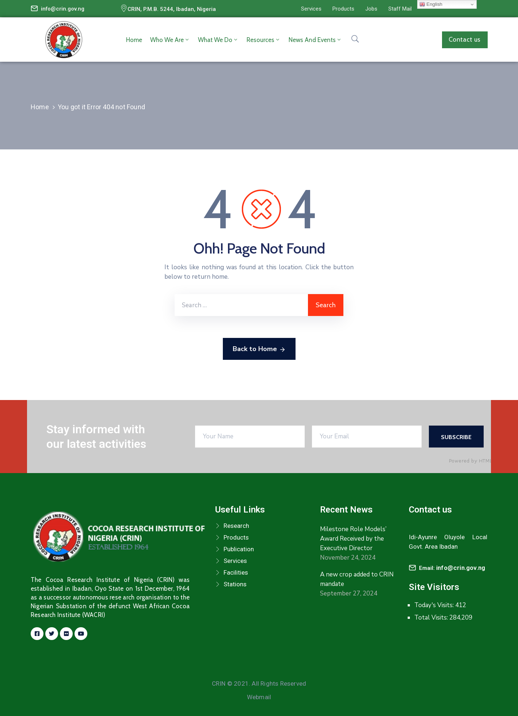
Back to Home (259, 349)
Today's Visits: (434, 605)
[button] (311, 8)
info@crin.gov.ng (62, 8)
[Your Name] (250, 437)
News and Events (315, 39)
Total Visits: (431, 617)
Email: (452, 568)
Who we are (170, 39)
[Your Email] (367, 437)
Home (134, 39)
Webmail (259, 697)
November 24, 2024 (348, 557)
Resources (264, 39)
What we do (218, 39)
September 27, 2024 (348, 593)
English (430, 4)
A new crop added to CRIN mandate (357, 579)
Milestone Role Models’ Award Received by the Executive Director (353, 538)
